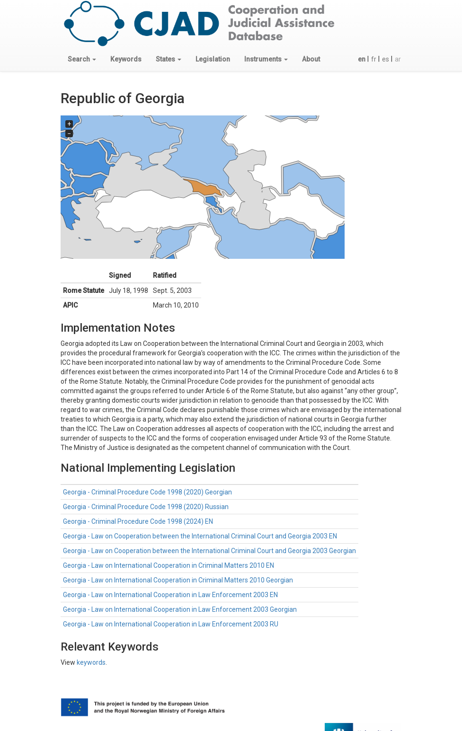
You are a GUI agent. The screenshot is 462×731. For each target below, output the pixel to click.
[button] (82, 59)
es (385, 59)
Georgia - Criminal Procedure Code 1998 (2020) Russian (146, 507)
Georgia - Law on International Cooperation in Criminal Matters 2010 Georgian (178, 580)
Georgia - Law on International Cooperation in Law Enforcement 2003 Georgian (180, 609)
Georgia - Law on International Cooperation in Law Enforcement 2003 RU (170, 624)
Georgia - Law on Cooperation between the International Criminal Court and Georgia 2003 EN (200, 536)
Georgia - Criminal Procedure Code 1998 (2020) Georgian (147, 492)
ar (398, 59)
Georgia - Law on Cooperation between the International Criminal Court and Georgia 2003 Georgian (209, 551)
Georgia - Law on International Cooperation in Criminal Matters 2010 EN (168, 565)
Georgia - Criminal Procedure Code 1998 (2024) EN (138, 521)
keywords (91, 662)
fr (373, 59)
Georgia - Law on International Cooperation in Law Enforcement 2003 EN (170, 595)
